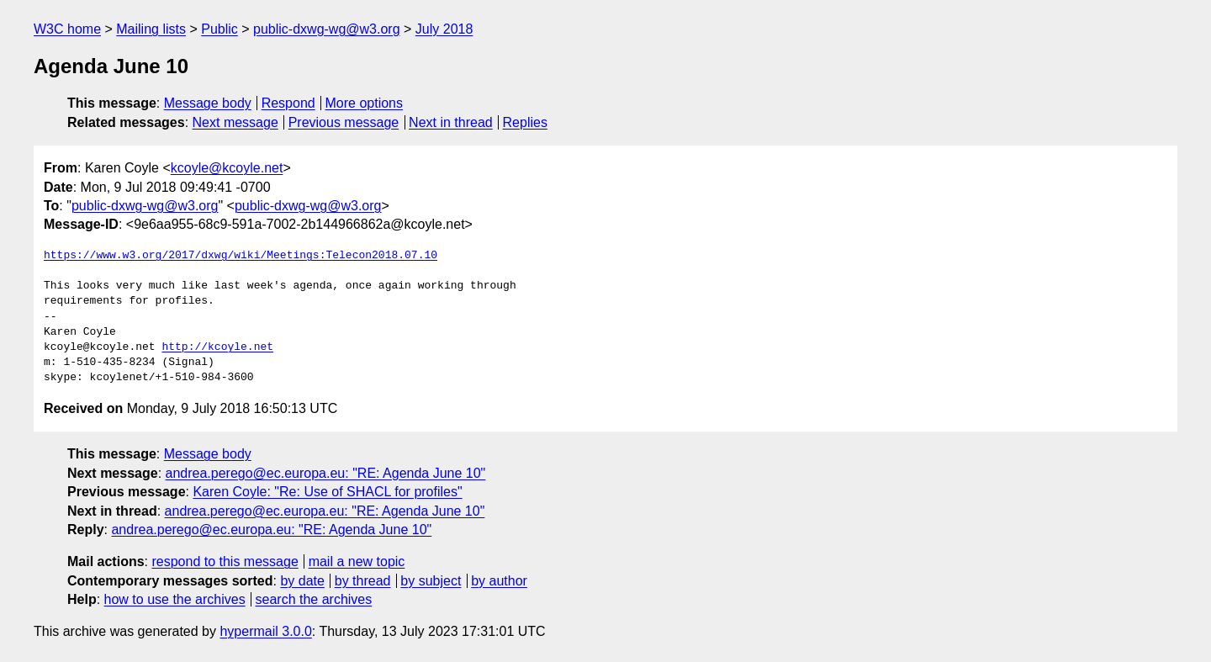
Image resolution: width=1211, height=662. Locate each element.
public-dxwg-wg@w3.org (326, 29)
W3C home (67, 29)
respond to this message (224, 561)
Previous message (343, 122)
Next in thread (451, 122)
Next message (235, 122)
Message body (207, 103)
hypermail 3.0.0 (265, 631)
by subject (430, 581)
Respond (288, 103)
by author (499, 581)
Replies (525, 122)
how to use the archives (175, 599)
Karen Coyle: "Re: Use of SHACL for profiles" (327, 492)
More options (364, 103)
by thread (363, 581)
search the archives (314, 599)
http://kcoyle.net (217, 347)
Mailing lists (151, 29)
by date (302, 581)
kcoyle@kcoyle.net (227, 168)
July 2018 (444, 29)
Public (219, 29)
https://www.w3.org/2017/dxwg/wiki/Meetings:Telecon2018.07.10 (240, 255)
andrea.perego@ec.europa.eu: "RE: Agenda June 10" (326, 473)
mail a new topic (357, 561)
